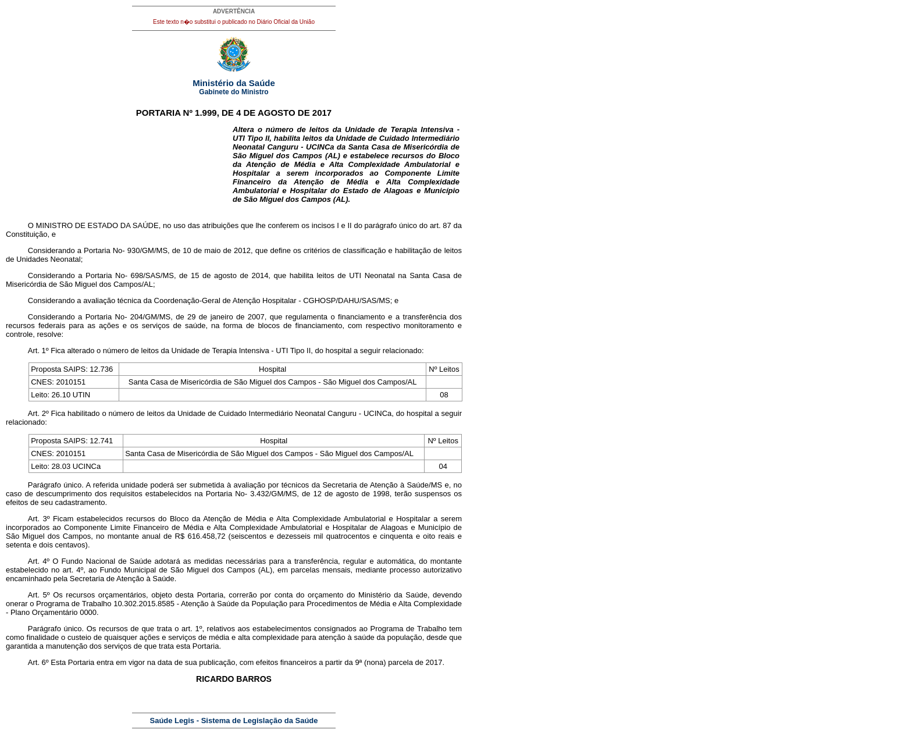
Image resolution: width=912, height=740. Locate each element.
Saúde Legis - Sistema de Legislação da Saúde (234, 720)
